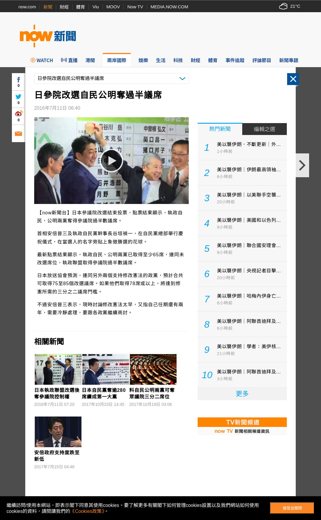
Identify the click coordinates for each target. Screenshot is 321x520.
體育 (80, 7)
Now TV (135, 6)
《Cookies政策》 (87, 511)
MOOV (113, 6)
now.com (27, 6)
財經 (64, 7)
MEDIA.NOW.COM (169, 6)
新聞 (47, 7)
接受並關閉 (292, 508)
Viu (95, 6)
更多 (242, 394)
